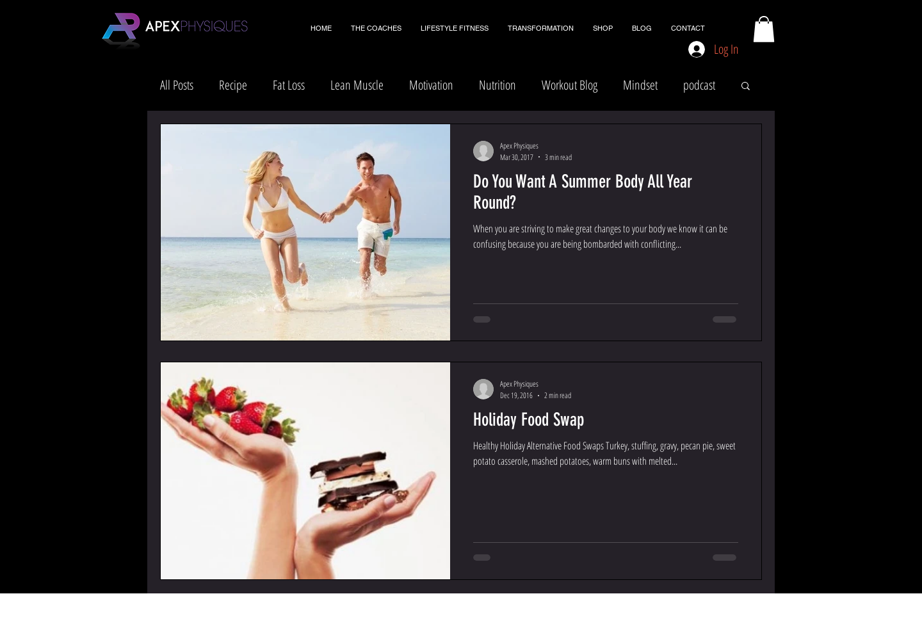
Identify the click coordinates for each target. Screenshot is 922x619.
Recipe (233, 84)
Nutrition (497, 84)
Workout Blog (569, 84)
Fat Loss (289, 84)
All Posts (176, 84)
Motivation (431, 84)
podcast (699, 84)
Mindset (640, 84)
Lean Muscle (357, 84)
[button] (764, 29)
